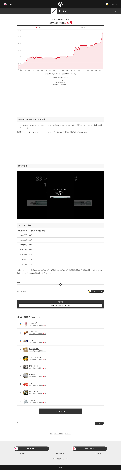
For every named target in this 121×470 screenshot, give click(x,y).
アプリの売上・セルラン (60, 459)
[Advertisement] (60, 100)
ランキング (10, 4)
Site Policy (22, 453)
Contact (98, 453)
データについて (32, 448)
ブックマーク (113, 4)
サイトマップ (89, 448)
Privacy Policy (60, 453)
